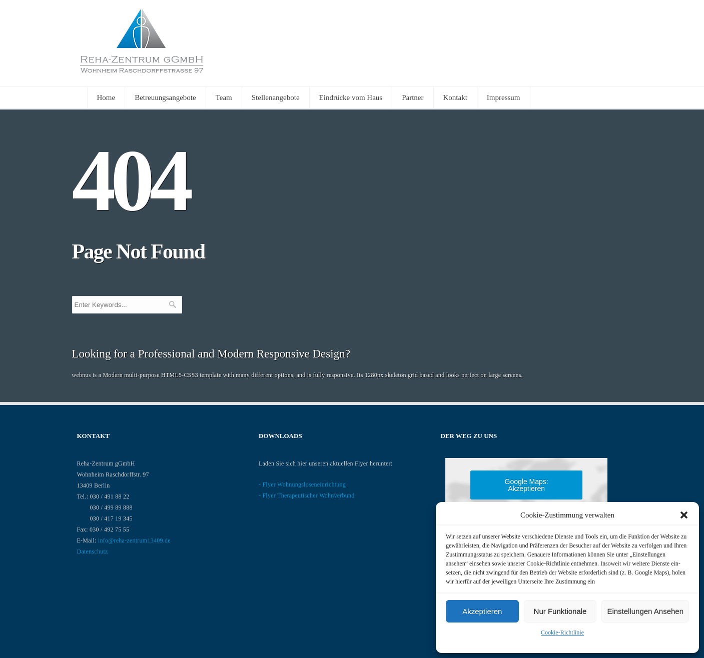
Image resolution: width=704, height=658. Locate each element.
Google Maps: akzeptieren (526, 485)
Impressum (503, 98)
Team (224, 98)
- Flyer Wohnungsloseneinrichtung (302, 484)
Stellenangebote (276, 98)
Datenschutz (92, 551)
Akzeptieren (482, 611)
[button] (684, 515)
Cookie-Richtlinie (562, 632)
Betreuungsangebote (165, 98)
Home (106, 98)
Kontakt (455, 98)
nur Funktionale (560, 611)
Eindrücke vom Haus (351, 98)
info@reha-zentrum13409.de (134, 540)
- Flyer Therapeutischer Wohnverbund (307, 495)
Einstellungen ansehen (645, 611)
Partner (412, 98)
